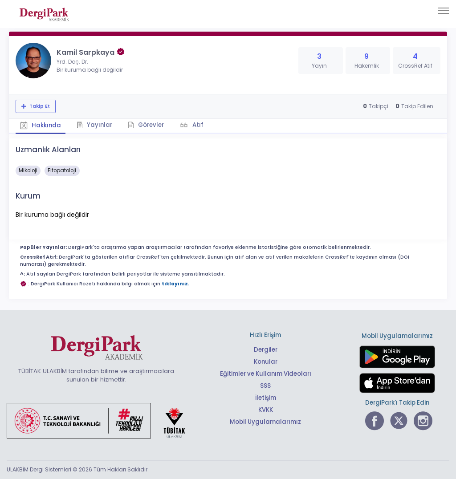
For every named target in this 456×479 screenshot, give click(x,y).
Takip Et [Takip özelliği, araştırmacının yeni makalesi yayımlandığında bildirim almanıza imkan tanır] (39, 106)
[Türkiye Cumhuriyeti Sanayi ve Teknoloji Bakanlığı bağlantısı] (101, 420)
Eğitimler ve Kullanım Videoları (265, 373)
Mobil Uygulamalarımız (265, 422)
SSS (265, 386)
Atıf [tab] (197, 125)
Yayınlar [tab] (94, 125)
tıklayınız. (175, 283)
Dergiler (265, 349)
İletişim (265, 398)
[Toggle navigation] (443, 10)
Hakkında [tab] (40, 125)
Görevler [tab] (146, 125)
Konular (265, 361)
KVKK (265, 410)
